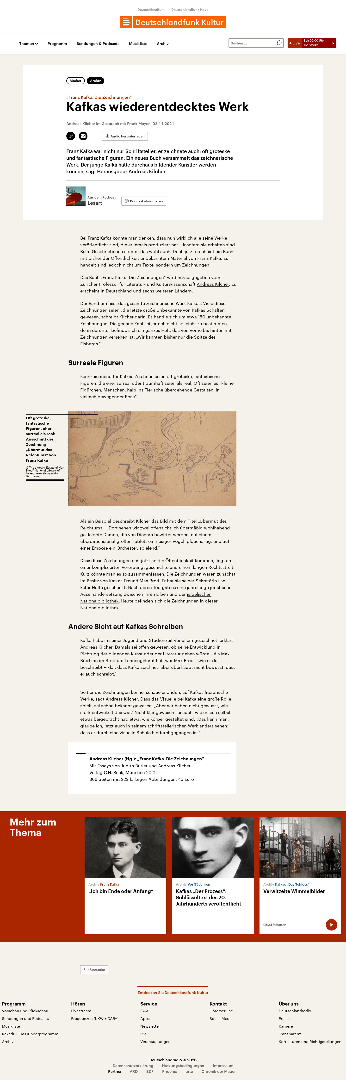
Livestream (81, 1010)
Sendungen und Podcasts (25, 1018)
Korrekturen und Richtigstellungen (310, 1041)
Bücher (75, 81)
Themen (26, 44)
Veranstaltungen (155, 1041)
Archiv (163, 44)
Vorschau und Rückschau (25, 1010)
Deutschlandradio (295, 1010)
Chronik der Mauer (219, 1071)
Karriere (286, 1026)
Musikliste (138, 44)
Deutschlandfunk (151, 9)
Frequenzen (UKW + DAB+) (94, 1018)
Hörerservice (221, 1010)
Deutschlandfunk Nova (190, 9)
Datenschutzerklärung (133, 1065)
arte (189, 1071)
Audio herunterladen (128, 136)
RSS (144, 1033)
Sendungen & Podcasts (98, 44)
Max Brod (149, 580)
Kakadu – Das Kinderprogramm (30, 1033)
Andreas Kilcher (213, 284)
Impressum (223, 1065)
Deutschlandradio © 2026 (173, 1059)
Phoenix (169, 1071)
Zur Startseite (94, 970)
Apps (145, 1018)
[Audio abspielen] (331, 925)
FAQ (144, 1010)
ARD (134, 1071)
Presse (284, 1018)
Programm (57, 44)
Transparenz (290, 1033)
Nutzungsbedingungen (183, 1065)
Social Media (221, 1018)
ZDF (150, 1071)
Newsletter (150, 1026)
